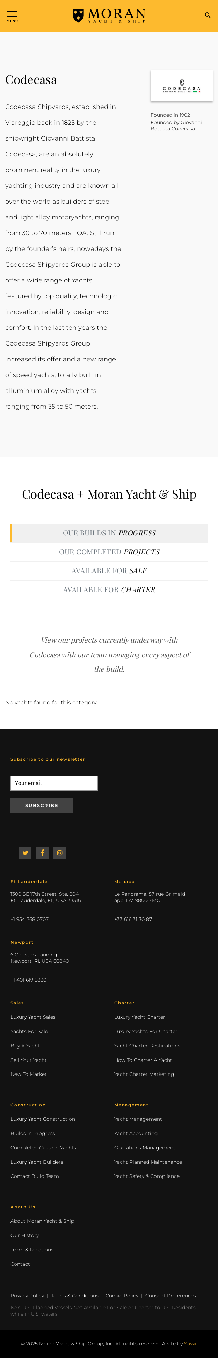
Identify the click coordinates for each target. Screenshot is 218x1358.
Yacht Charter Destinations (147, 1046)
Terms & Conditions (75, 1295)
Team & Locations (31, 1250)
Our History (24, 1235)
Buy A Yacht (25, 1046)
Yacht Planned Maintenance (148, 1162)
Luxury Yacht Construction (42, 1119)
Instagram (59, 853)
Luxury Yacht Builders (36, 1162)
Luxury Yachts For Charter (145, 1031)
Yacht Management (138, 1119)
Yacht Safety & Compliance (147, 1176)
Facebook (42, 853)
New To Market (28, 1074)
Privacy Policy (27, 1295)
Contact (20, 1264)
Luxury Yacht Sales (33, 1017)
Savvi (190, 1343)
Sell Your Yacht (28, 1060)
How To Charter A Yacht (143, 1060)
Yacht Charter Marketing (144, 1074)
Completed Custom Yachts (43, 1148)
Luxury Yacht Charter (139, 1017)
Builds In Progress (32, 1133)
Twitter (25, 853)
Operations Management (144, 1148)
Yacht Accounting (136, 1133)
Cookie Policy (122, 1295)
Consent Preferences (170, 1295)
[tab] (109, 533)
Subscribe (42, 805)
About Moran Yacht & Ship (42, 1221)
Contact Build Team (34, 1176)
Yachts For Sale (29, 1031)
